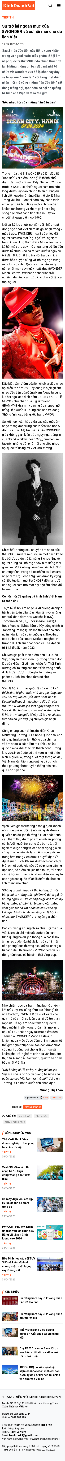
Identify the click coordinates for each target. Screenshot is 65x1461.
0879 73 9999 (18, 1432)
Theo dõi (17, 1106)
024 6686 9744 (22, 1414)
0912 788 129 (18, 1417)
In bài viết (56, 1097)
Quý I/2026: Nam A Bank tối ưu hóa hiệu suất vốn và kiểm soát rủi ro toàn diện (39, 1352)
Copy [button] (44, 1097)
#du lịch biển (41, 1116)
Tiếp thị (8, 17)
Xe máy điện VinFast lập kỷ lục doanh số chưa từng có (17, 1203)
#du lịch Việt (25, 1116)
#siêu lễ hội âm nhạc (15, 1122)
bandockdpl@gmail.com (23, 1435)
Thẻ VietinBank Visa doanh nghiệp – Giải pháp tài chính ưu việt (18, 1143)
